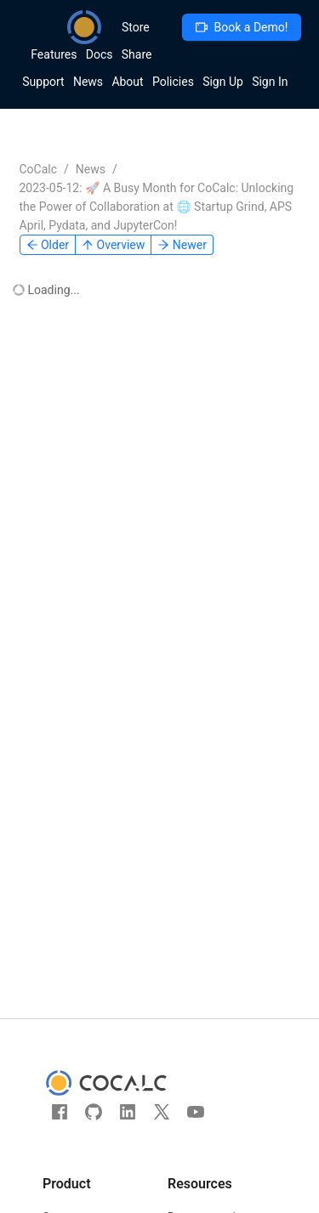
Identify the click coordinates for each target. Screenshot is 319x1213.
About (127, 81)
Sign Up (222, 81)
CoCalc (39, 169)
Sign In (270, 81)
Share (137, 54)
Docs (99, 54)
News (88, 81)
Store (136, 27)
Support (43, 81)
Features (54, 54)
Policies (173, 81)
